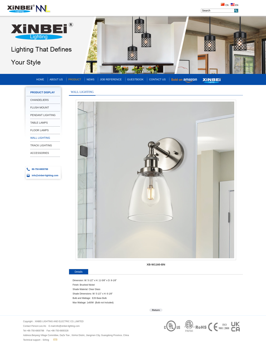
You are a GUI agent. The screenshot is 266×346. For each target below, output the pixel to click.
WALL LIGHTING (40, 137)
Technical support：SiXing (36, 340)
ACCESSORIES (39, 152)
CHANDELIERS (39, 99)
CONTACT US (157, 79)
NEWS (90, 79)
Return (156, 310)
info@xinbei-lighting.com (67, 326)
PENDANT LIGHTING (43, 115)
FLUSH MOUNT (39, 107)
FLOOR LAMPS (39, 130)
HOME (40, 79)
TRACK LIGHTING (41, 145)
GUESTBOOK (135, 79)
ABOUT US (56, 79)
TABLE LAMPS (39, 122)
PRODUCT (74, 79)
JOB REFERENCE (111, 79)
